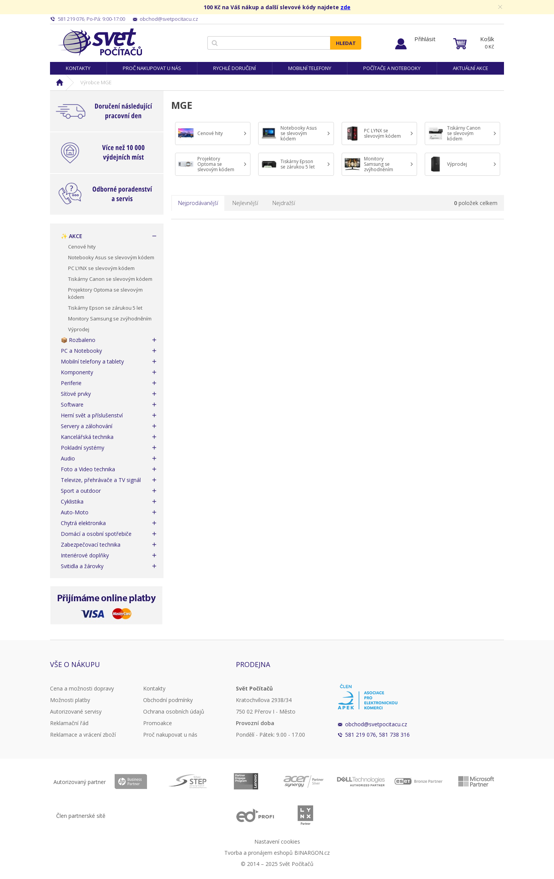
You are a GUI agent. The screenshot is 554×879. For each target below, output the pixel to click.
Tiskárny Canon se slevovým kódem (110, 278)
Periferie (71, 383)
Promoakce (157, 723)
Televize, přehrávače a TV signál (101, 480)
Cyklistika (72, 501)
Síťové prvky (76, 393)
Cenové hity (82, 246)
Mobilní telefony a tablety (92, 361)
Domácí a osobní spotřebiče (96, 533)
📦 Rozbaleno (78, 340)
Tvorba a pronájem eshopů (258, 852)
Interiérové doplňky (85, 555)
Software (72, 404)
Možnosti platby (70, 700)
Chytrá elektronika (83, 523)
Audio (68, 458)
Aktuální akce (470, 68)
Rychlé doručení (234, 68)
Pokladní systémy (82, 447)
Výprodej (78, 329)
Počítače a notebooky (392, 68)
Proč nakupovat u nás (152, 68)
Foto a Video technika (88, 469)
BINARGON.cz (312, 852)
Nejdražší (283, 203)
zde (345, 7)
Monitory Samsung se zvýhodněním (110, 318)
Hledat (346, 43)
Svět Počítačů (100, 42)
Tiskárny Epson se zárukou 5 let (105, 307)
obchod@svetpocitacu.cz (376, 724)
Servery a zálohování (86, 426)
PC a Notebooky (81, 350)
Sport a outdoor (81, 490)
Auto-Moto (74, 512)
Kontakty (78, 68)
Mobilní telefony (309, 68)
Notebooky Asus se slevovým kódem (111, 257)
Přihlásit (425, 39)
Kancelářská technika (87, 436)
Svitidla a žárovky (82, 566)
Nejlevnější (245, 203)
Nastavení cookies (277, 841)
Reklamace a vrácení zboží (83, 734)
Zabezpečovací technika (90, 544)
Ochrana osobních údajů (173, 711)
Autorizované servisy (76, 711)
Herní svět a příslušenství (92, 415)
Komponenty (77, 372)
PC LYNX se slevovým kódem (101, 268)
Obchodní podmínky (168, 700)
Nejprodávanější (198, 203)
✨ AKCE (71, 236)
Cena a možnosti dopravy (82, 688)
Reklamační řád (69, 723)
